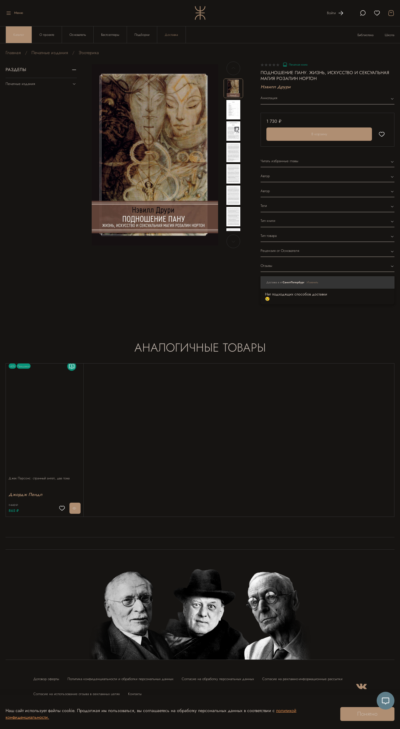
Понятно (367, 714)
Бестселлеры (110, 34)
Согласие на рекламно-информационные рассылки (302, 676)
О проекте (46, 34)
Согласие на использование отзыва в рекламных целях (76, 691)
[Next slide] (233, 241)
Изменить (312, 282)
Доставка (171, 34)
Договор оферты (46, 676)
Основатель (77, 34)
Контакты (135, 691)
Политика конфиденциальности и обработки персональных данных (120, 676)
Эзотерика (89, 52)
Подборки (141, 34)
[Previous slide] (233, 68)
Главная (13, 52)
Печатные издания (49, 52)
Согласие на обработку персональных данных (218, 676)
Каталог (18, 34)
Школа (389, 34)
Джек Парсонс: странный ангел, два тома (41, 472)
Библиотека (366, 34)
